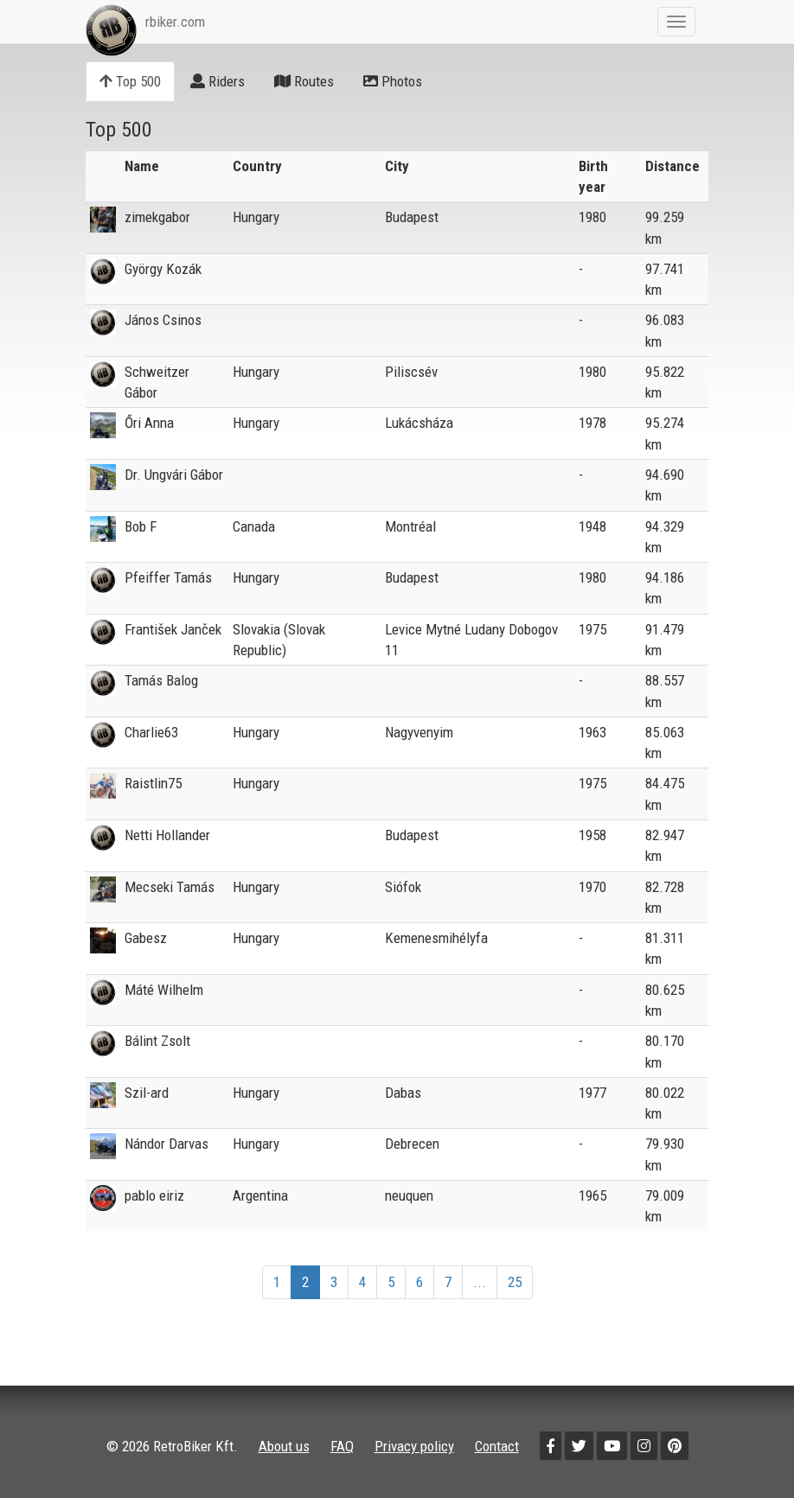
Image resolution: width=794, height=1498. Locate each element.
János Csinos (163, 319)
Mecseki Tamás (170, 887)
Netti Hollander (167, 835)
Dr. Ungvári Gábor (174, 474)
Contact (497, 1446)
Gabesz (146, 938)
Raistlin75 (153, 783)
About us (284, 1446)
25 (515, 1282)
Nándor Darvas (166, 1143)
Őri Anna (149, 422)
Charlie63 (151, 732)
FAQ (342, 1446)
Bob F (141, 526)
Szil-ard (147, 1092)
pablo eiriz (154, 1195)
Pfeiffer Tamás (168, 577)
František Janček (173, 629)
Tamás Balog (161, 680)
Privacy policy (414, 1446)
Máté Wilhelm (164, 989)
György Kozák (163, 268)
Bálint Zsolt (157, 1040)
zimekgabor (157, 217)
